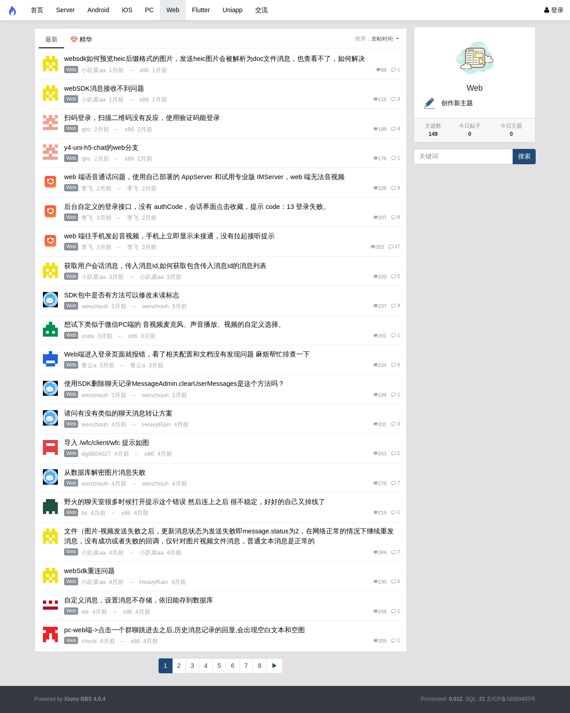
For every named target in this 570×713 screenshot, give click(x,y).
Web (172, 10)
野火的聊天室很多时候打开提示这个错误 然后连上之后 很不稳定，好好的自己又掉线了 (194, 501)
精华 (81, 39)
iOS (127, 10)
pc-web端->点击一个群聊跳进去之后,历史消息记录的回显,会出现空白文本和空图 (184, 630)
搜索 (524, 156)
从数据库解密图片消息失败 (104, 472)
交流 (261, 10)
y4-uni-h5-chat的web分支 (101, 147)
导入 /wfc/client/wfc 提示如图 (106, 442)
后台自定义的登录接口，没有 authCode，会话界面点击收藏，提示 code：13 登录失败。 (197, 206)
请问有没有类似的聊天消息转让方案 (118, 413)
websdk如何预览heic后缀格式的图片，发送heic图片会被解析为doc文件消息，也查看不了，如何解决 (214, 58)
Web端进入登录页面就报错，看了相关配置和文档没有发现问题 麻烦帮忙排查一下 (187, 354)
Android (98, 10)
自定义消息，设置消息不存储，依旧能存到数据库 (138, 600)
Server (65, 10)
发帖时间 (382, 39)
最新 (51, 39)
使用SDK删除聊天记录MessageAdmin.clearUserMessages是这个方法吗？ (174, 383)
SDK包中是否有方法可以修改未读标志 (121, 295)
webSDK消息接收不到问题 (104, 88)
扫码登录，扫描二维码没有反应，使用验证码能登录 (142, 117)
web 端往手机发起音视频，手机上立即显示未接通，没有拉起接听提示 (169, 236)
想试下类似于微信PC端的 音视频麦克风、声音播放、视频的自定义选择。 (174, 324)
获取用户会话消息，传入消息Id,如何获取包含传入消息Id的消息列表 (165, 265)
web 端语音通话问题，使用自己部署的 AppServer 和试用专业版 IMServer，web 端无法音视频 (204, 177)
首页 (37, 10)
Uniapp (233, 10)
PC (149, 10)
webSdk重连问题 (89, 570)
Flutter (201, 10)
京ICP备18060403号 (511, 699)
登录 (554, 10)
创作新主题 (447, 102)
